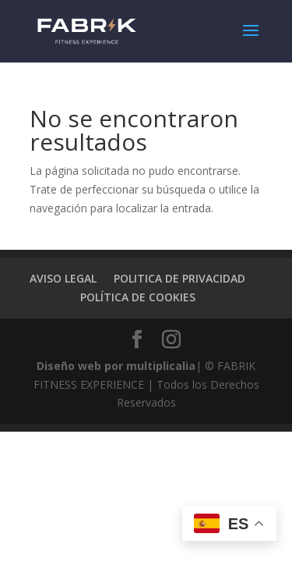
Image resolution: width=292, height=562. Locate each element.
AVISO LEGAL (63, 278)
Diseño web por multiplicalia (116, 365)
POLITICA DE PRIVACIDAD (179, 278)
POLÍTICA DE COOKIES (137, 297)
